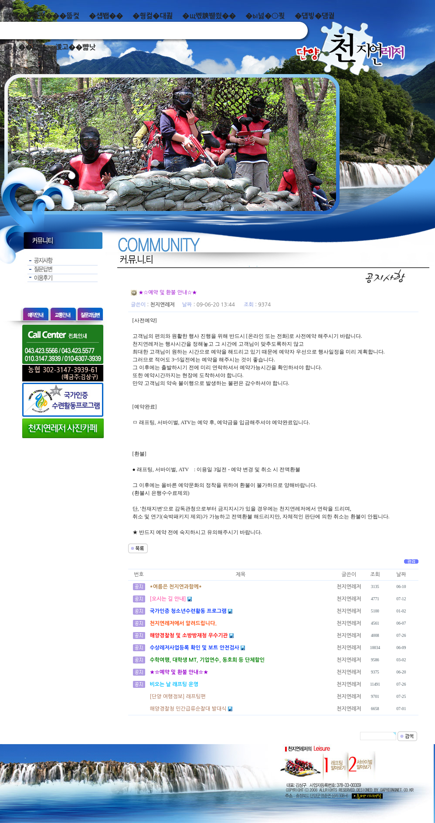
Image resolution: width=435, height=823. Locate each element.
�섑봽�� (106, 16)
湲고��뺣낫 (75, 47)
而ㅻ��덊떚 (25, 47)
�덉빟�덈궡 (315, 16)
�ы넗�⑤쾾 (265, 16)
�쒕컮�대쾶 (153, 16)
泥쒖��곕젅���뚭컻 (42, 16)
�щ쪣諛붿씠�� (209, 16)
